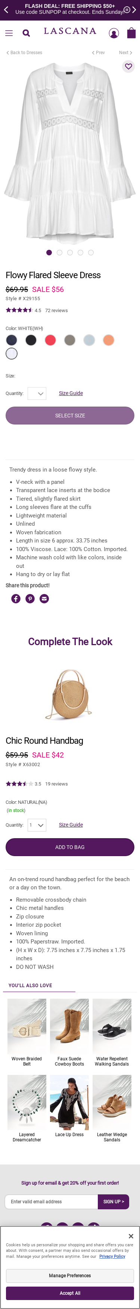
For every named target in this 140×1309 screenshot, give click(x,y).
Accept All (70, 1293)
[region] (70, 1267)
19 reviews (56, 784)
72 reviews (56, 310)
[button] (128, 66)
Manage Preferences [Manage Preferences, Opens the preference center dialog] (70, 1275)
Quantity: (15, 393)
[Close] (131, 1236)
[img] (20, 310)
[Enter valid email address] (51, 1202)
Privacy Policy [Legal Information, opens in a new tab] (112, 1256)
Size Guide (71, 393)
